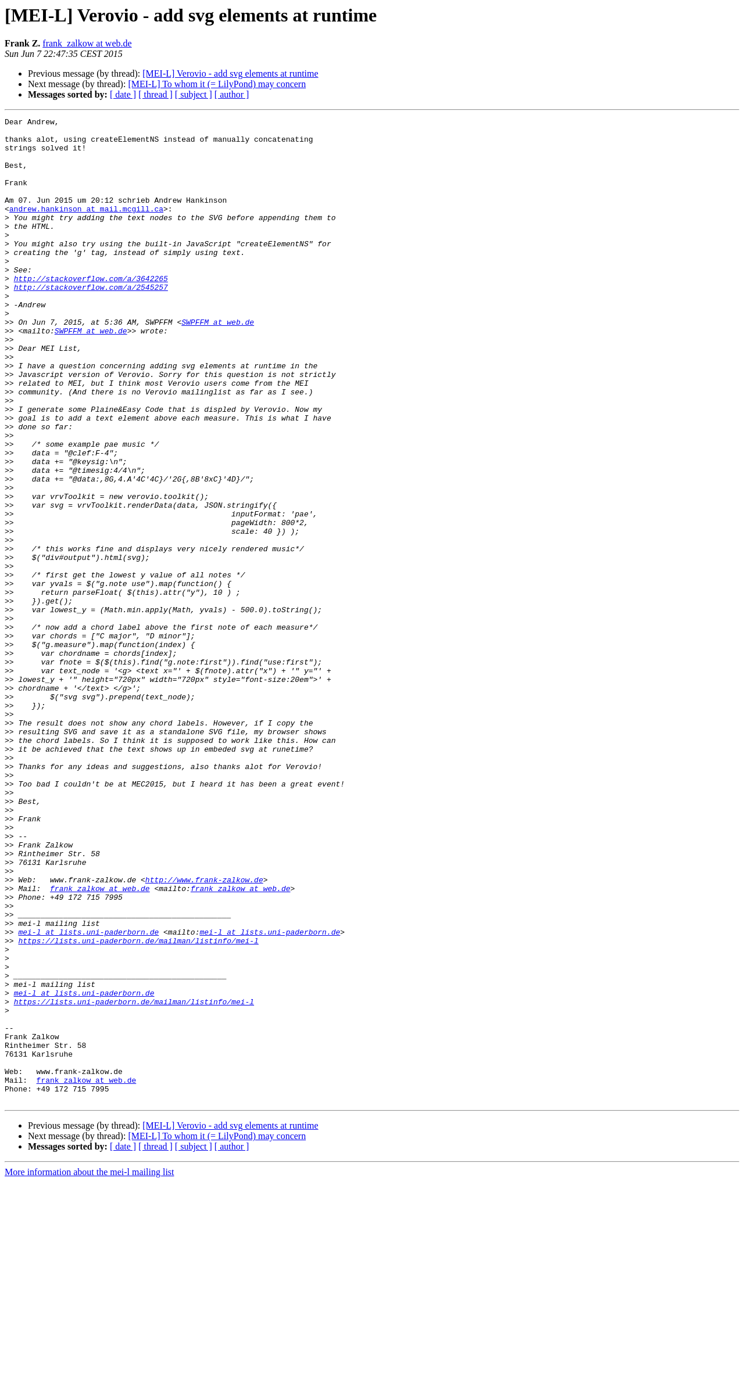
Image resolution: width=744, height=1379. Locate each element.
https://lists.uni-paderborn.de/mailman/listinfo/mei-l (138, 1106)
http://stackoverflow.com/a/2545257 (91, 322)
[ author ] (231, 94)
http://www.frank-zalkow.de (204, 1033)
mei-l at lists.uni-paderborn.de (88, 1095)
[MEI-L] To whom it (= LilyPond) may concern (217, 84)
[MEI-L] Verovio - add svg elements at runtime (230, 73)
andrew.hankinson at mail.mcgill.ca (86, 227)
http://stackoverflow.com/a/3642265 (91, 311)
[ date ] (123, 94)
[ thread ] (155, 94)
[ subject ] (193, 94)
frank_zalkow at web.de (86, 43)
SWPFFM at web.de (217, 363)
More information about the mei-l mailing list (89, 1369)
